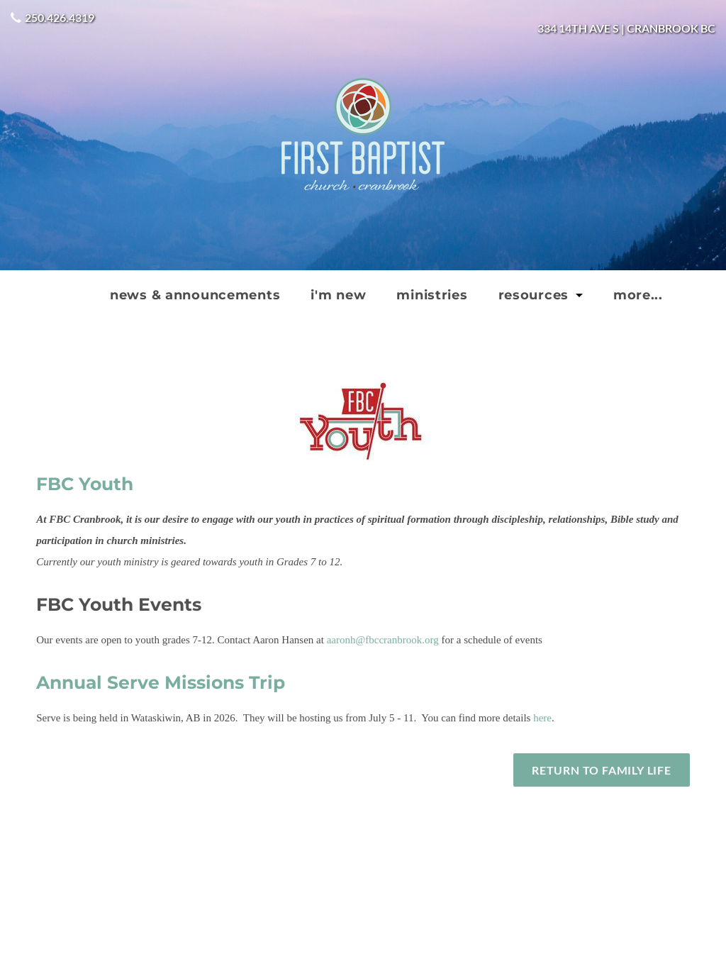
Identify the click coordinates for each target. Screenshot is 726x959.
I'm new (338, 295)
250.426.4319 (59, 17)
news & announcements (195, 295)
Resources (535, 295)
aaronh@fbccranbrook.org (383, 639)
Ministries (431, 295)
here (542, 718)
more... (638, 295)
